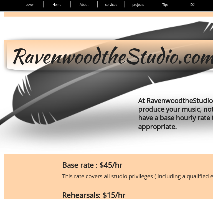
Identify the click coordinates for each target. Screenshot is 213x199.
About (84, 5)
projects (138, 5)
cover (30, 5)
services (111, 5)
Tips (165, 5)
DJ (193, 5)
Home (56, 5)
